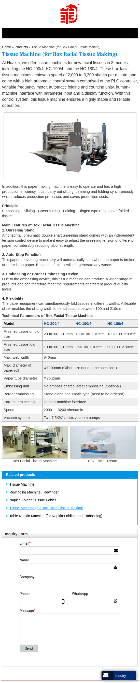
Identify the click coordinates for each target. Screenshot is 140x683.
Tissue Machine (21, 484)
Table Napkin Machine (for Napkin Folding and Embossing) (55, 516)
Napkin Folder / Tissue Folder (32, 500)
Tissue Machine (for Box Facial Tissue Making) (46, 508)
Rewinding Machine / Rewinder (34, 492)
